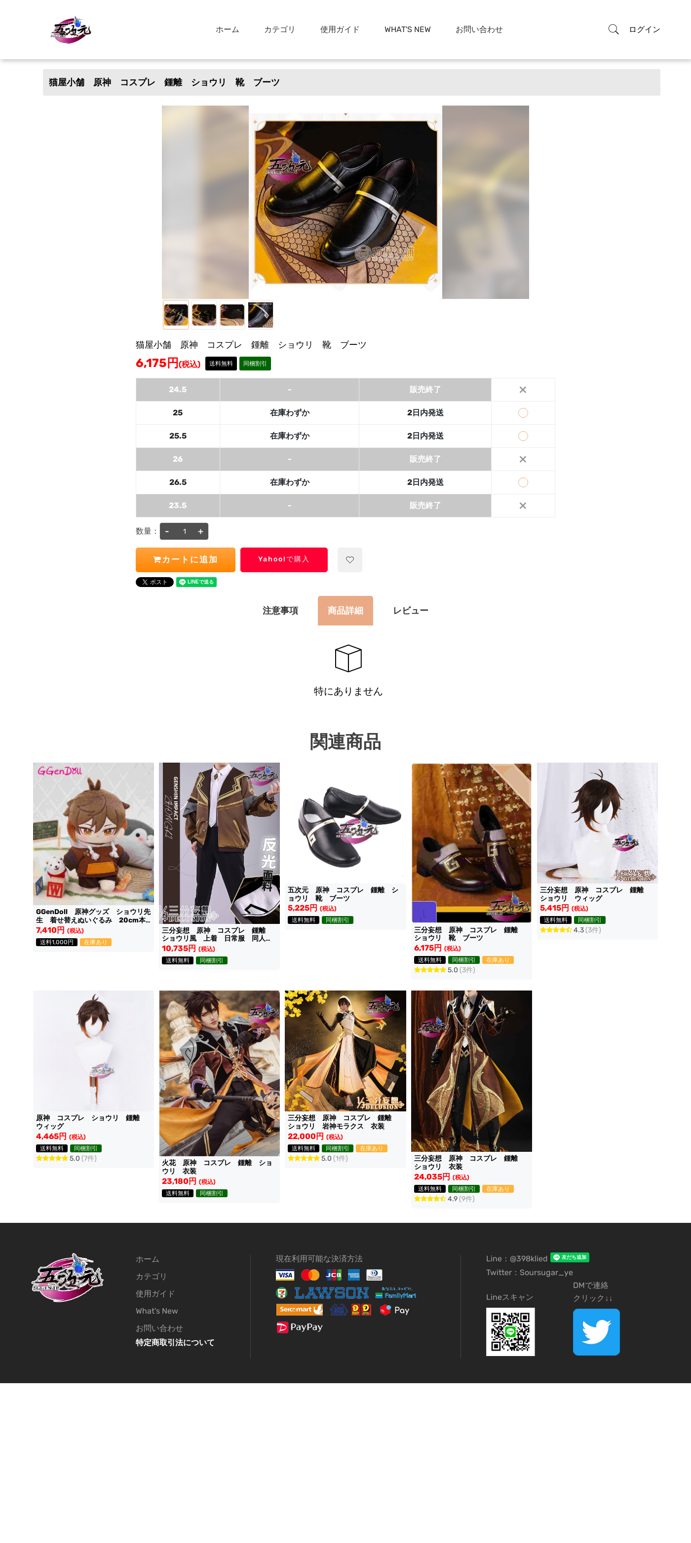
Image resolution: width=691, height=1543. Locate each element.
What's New (407, 29)
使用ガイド (340, 29)
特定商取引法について (175, 1342)
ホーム (227, 29)
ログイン (644, 29)
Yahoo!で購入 (284, 559)
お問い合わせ (479, 29)
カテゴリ (280, 29)
